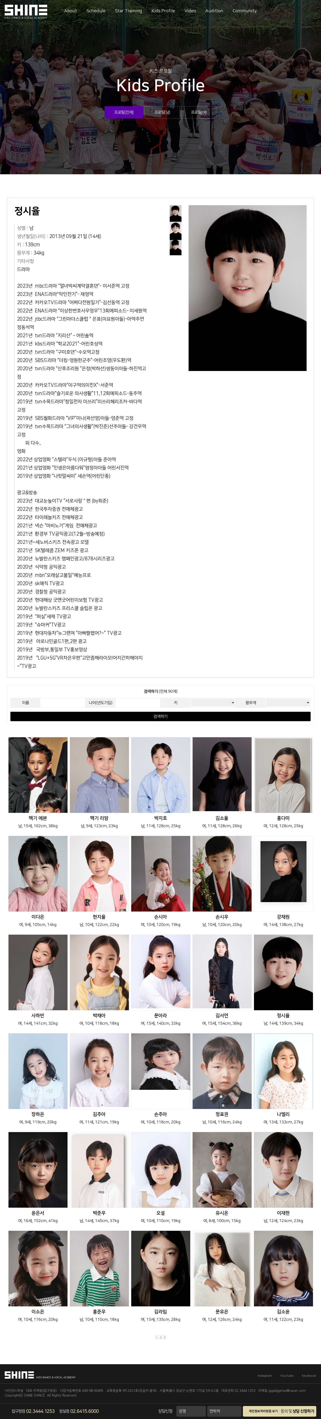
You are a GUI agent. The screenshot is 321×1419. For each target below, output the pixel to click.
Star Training (128, 11)
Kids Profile (163, 11)
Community (245, 11)
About (70, 11)
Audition (214, 11)
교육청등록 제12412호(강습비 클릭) (131, 1390)
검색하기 (160, 716)
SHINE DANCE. (35, 1395)
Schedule (96, 11)
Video (190, 11)
